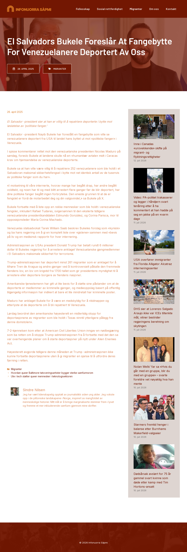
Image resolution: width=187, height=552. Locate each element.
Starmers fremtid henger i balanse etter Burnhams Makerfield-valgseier (151, 429)
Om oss (154, 8)
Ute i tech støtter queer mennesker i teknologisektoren (42, 376)
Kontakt (171, 8)
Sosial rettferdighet (110, 8)
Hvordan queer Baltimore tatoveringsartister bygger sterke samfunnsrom (52, 372)
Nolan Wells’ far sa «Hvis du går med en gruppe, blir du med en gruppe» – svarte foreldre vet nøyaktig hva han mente (154, 375)
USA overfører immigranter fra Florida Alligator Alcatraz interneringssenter (153, 264)
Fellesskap (83, 8)
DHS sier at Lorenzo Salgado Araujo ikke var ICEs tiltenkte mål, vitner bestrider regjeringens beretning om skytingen (153, 317)
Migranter (136, 8)
